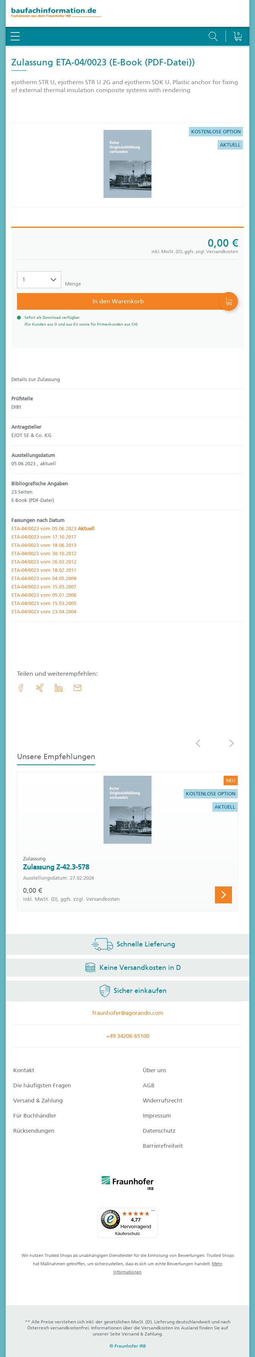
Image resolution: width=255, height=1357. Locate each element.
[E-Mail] (77, 688)
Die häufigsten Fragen (42, 1085)
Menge (73, 284)
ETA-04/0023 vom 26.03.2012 (43, 562)
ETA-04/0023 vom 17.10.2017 (43, 537)
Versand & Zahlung (38, 1100)
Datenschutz (159, 1130)
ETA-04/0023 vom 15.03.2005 (43, 603)
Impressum (157, 1115)
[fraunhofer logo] (128, 1184)
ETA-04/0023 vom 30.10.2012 (43, 553)
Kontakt (23, 1070)
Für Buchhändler (34, 1115)
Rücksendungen (33, 1130)
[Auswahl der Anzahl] (39, 279)
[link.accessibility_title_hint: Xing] (39, 688)
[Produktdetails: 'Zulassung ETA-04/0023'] (127, 165)
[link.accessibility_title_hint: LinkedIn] (58, 688)
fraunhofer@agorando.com (127, 1013)
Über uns (154, 1070)
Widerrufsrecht (162, 1100)
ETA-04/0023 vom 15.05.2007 (43, 587)
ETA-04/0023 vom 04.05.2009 (43, 578)
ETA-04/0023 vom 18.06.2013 (43, 545)
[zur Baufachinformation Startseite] (127, 13)
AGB (149, 1085)
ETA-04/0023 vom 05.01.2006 (43, 595)
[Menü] (153, 1212)
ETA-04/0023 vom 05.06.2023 (52, 528)
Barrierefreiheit (163, 1145)
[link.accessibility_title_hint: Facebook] (21, 688)
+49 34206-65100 (127, 1036)
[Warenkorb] (237, 17)
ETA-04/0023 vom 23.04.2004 (43, 611)
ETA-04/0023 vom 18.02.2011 (43, 570)
